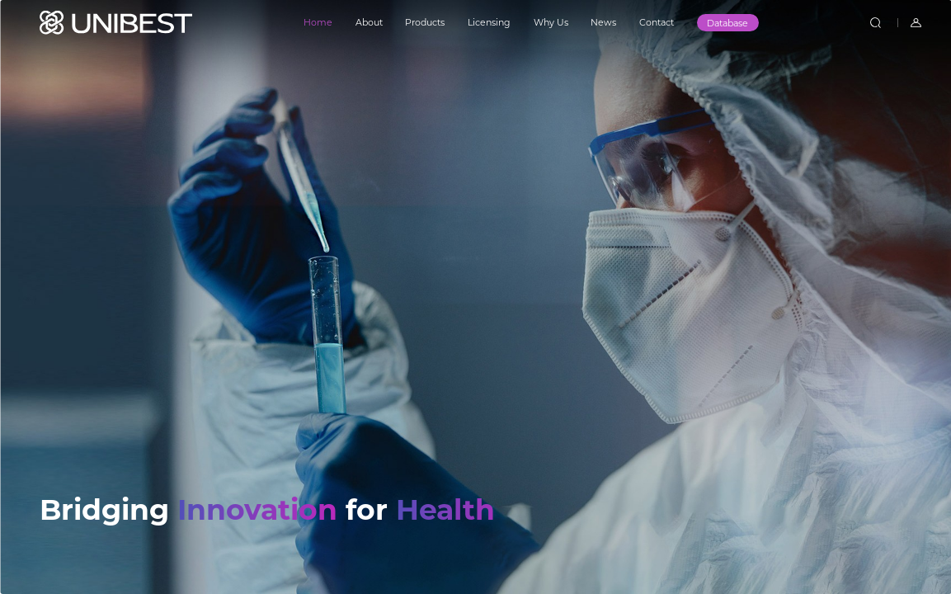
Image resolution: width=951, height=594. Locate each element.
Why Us (551, 22)
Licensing (489, 22)
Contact (656, 22)
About (369, 22)
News (603, 22)
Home (318, 22)
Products (425, 22)
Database (727, 23)
